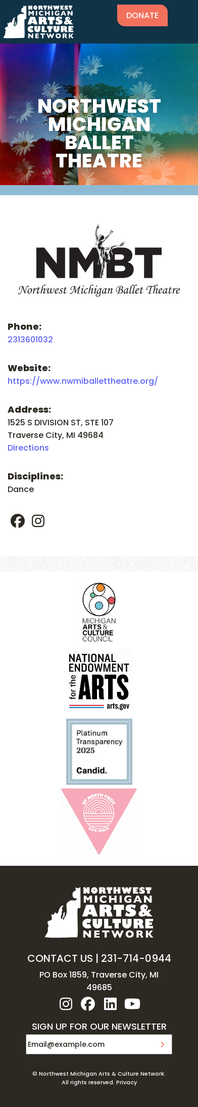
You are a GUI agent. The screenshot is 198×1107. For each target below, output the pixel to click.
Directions (28, 448)
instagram (38, 521)
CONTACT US (60, 958)
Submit (162, 1044)
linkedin (110, 1004)
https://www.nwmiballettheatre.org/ (83, 381)
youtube (132, 1004)
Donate (142, 15)
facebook (18, 521)
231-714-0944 (136, 958)
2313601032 (30, 339)
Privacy (126, 1082)
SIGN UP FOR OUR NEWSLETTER (99, 1027)
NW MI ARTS (38, 21)
